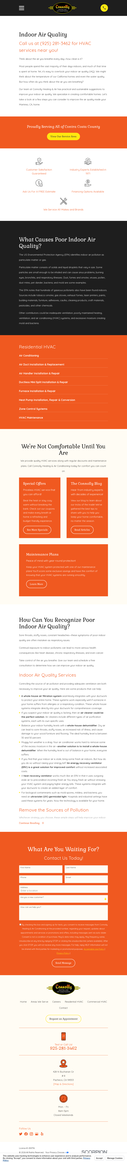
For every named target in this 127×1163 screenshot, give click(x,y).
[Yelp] (42, 1134)
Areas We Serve (39, 1002)
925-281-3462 (63, 1049)
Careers (56, 1002)
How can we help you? (30, 908)
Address (24, 888)
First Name (25, 868)
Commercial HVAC (97, 1002)
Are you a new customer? (32, 898)
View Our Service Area (63, 136)
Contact (63, 1008)
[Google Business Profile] (36, 1134)
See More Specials (37, 529)
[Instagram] (31, 1134)
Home (23, 1002)
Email (68, 878)
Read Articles (82, 529)
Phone (23, 878)
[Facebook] (26, 1134)
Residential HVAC (74, 1002)
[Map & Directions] (63, 1084)
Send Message (63, 963)
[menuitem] (63, 356)
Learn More (36, 584)
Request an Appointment (63, 1019)
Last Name (71, 868)
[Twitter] (20, 1134)
